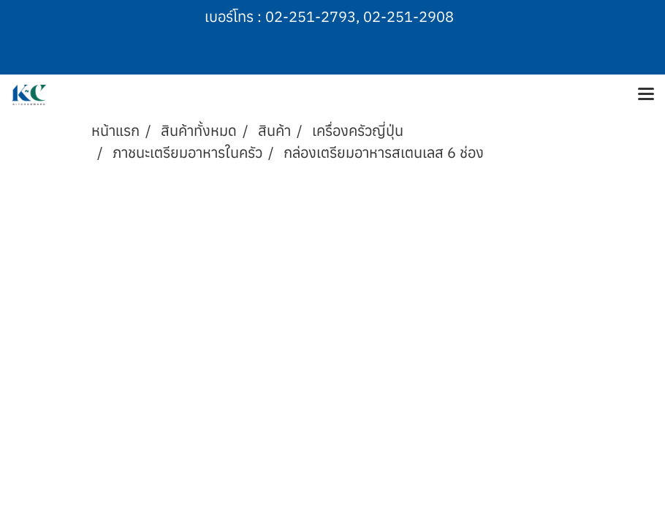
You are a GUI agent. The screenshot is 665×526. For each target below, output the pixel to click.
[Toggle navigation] (646, 95)
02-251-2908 (408, 16)
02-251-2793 (310, 16)
